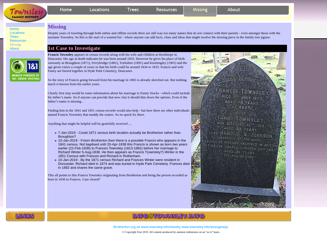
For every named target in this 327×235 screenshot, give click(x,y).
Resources (18, 40)
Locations (17, 33)
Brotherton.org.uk (126, 227)
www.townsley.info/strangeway (205, 227)
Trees (14, 37)
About (14, 48)
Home (14, 29)
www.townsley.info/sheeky (161, 227)
